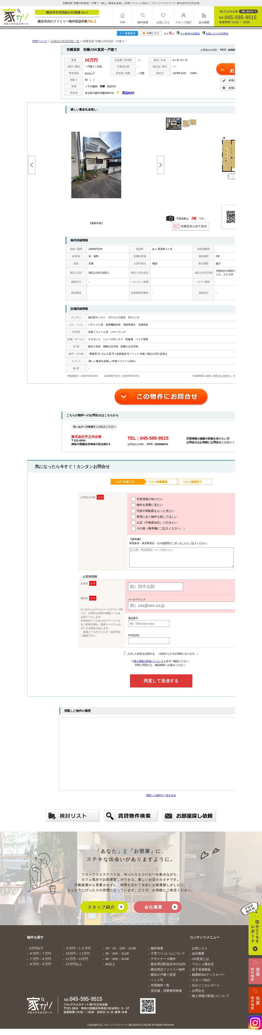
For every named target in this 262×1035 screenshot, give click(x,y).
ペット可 (157, 983)
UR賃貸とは (200, 962)
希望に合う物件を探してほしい (150, 517)
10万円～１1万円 (78, 957)
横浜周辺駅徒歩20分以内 (168, 967)
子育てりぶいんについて (168, 957)
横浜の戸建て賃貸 (163, 978)
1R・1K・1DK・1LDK (120, 952)
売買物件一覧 (160, 989)
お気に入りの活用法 (217, 33)
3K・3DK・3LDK (117, 962)
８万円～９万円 (40, 967)
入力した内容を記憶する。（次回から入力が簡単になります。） (161, 657)
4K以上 (110, 967)
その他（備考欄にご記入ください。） (154, 529)
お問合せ (198, 994)
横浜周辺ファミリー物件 (168, 973)
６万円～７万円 (40, 957)
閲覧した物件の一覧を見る (161, 799)
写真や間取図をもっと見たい (148, 511)
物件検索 (157, 952)
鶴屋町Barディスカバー (208, 978)
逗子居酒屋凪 (201, 973)
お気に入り (200, 952)
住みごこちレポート (206, 989)
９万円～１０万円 (78, 952)
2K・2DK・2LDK (117, 957)
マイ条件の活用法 (190, 33)
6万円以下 (36, 952)
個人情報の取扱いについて (149, 665)
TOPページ (39, 41)
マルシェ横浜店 (203, 967)
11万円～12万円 (77, 962)
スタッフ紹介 (101, 911)
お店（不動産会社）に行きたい (150, 523)
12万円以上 (74, 967)
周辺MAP (128, 92)
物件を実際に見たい (143, 505)
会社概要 (153, 911)
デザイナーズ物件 (163, 962)
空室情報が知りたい (143, 499)
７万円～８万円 (40, 962)
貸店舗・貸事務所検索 (166, 994)
